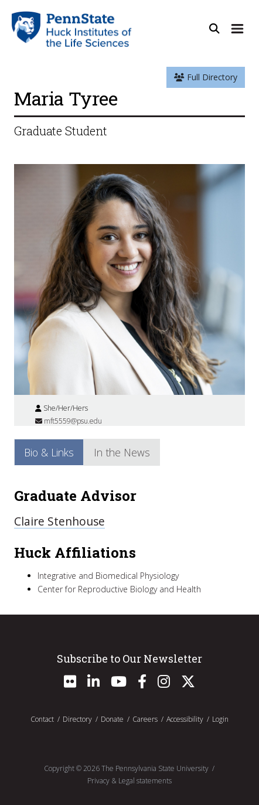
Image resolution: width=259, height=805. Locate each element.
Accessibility (184, 719)
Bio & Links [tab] (49, 452)
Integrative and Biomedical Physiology (108, 575)
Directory (77, 719)
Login (220, 719)
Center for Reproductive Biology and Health (119, 589)
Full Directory (205, 77)
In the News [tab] (122, 452)
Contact (42, 719)
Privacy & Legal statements (129, 781)
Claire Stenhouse (59, 521)
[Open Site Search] (214, 28)
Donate (112, 719)
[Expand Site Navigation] (237, 28)
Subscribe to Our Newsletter (129, 658)
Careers (145, 719)
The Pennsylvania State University (155, 768)
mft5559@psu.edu (68, 421)
